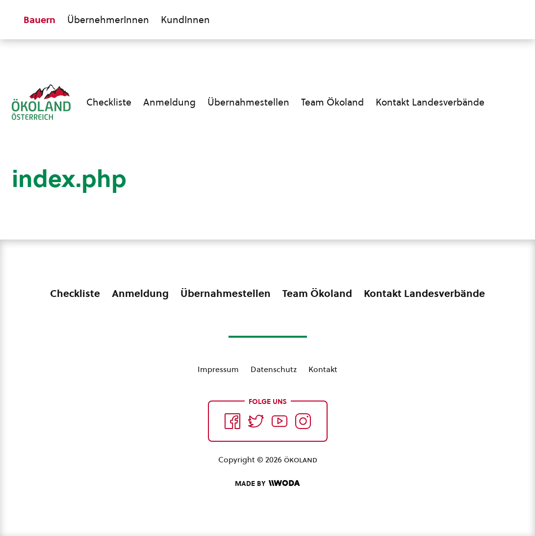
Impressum (218, 369)
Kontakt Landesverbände (430, 102)
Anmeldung (169, 102)
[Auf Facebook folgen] (232, 421)
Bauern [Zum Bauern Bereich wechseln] (39, 19)
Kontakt (322, 369)
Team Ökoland (332, 102)
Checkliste (108, 102)
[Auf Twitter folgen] (256, 421)
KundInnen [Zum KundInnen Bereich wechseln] (185, 19)
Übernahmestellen (248, 102)
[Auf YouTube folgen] (279, 421)
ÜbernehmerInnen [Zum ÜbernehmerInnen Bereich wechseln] (108, 19)
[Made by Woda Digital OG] (267, 483)
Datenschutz (274, 369)
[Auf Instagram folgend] (303, 421)
